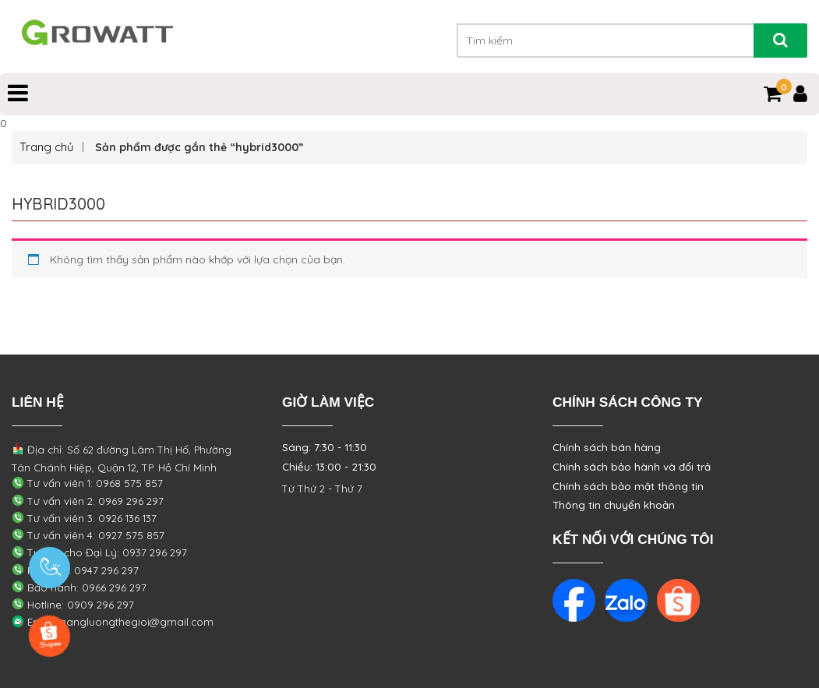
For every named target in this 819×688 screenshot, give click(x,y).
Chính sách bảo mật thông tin (628, 486)
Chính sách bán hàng (606, 447)
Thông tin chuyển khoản (613, 505)
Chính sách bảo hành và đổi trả (631, 466)
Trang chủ (46, 146)
